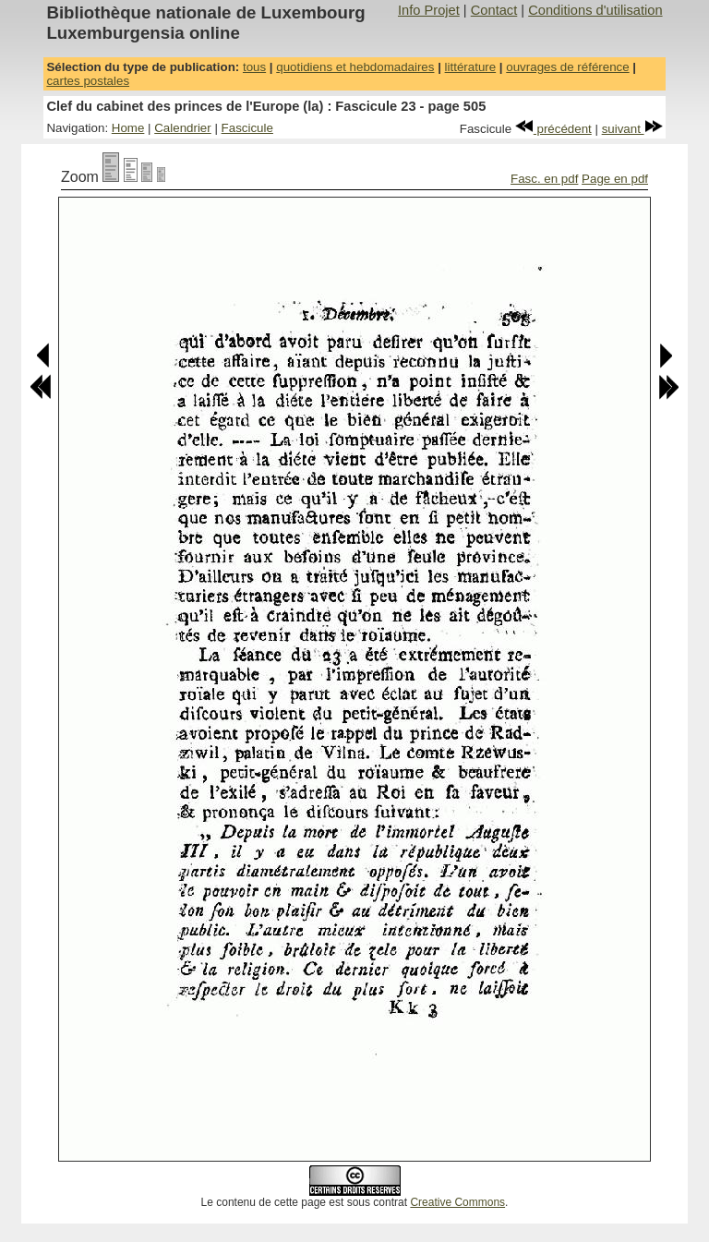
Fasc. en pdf (544, 179)
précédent (553, 129)
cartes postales (87, 81)
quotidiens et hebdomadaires (355, 67)
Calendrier (182, 128)
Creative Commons (457, 1202)
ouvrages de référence (567, 67)
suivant (632, 129)
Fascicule (247, 128)
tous (254, 67)
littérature (471, 67)
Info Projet (429, 10)
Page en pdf (615, 179)
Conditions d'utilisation (595, 10)
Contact (494, 10)
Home (128, 128)
